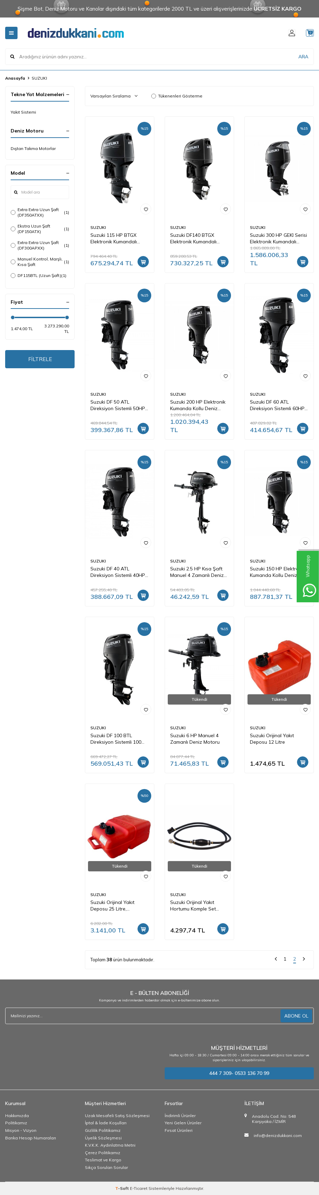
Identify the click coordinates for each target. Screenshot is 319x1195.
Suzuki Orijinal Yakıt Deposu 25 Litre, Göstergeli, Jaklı (112, 905)
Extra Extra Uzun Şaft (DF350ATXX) (40, 212)
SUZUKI (98, 227)
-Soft (122, 1188)
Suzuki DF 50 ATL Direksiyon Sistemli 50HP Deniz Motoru (117, 405)
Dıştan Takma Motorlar (33, 148)
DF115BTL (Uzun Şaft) (38, 275)
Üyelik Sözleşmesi (103, 1137)
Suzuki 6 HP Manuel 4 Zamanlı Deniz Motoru (195, 738)
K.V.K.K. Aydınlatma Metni (110, 1145)
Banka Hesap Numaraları (30, 1137)
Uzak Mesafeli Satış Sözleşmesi (117, 1115)
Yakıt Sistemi (23, 112)
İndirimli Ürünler (180, 1115)
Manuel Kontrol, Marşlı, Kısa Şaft (40, 261)
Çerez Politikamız (102, 1152)
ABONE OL (296, 1016)
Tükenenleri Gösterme (176, 95)
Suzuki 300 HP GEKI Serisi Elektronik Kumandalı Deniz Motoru (278, 238)
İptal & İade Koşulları (105, 1122)
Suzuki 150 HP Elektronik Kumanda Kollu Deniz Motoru (277, 572)
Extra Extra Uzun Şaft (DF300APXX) (40, 245)
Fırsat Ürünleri (178, 1130)
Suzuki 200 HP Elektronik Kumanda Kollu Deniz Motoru (198, 405)
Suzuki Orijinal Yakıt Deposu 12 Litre (272, 738)
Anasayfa (15, 78)
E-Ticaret (138, 1188)
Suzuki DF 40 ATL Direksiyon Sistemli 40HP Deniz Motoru (117, 572)
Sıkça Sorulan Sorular (106, 1167)
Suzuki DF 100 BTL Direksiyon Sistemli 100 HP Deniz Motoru (115, 738)
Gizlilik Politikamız (103, 1130)
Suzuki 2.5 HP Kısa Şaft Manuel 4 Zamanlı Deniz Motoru (197, 572)
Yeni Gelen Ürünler (183, 1122)
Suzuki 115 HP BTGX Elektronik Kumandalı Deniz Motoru (113, 238)
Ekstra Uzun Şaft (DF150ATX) (40, 228)
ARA (303, 56)
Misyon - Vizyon (20, 1130)
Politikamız (16, 1122)
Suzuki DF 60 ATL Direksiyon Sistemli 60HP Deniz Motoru (277, 405)
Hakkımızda (17, 1115)
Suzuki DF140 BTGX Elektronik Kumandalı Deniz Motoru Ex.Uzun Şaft (195, 238)
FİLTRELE (40, 359)
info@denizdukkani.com (278, 1135)
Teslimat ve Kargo (103, 1159)
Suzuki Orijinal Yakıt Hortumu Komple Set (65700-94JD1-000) (193, 905)
